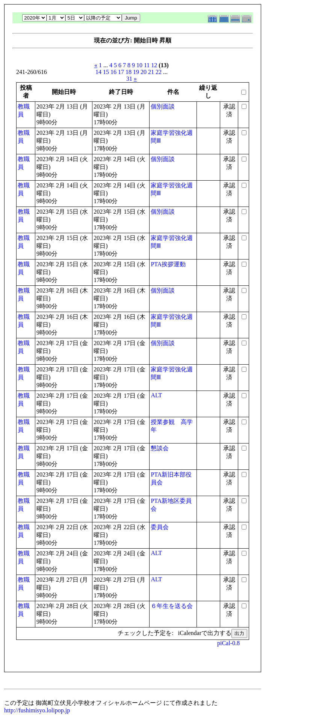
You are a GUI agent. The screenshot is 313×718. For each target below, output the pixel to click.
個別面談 (163, 106)
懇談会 (160, 448)
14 (98, 72)
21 (151, 72)
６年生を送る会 (172, 606)
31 (129, 78)
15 (106, 72)
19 (136, 72)
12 (154, 65)
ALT (156, 395)
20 (144, 72)
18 (129, 72)
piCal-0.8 (228, 643)
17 (121, 72)
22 (159, 72)
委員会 (160, 527)
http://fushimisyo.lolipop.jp (37, 710)
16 (113, 72)
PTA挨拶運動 (168, 264)
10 (139, 65)
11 (147, 65)
